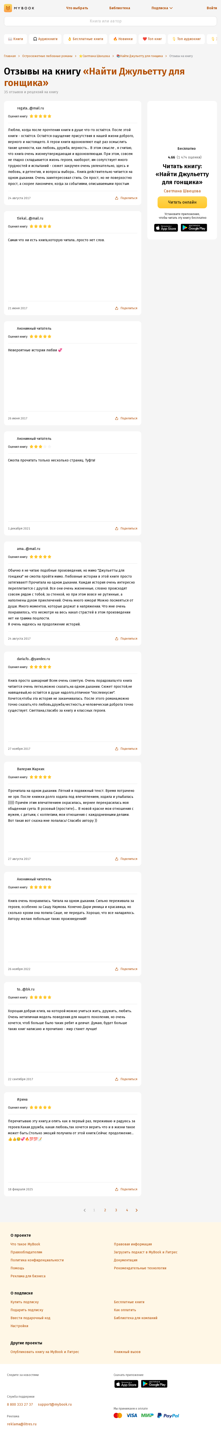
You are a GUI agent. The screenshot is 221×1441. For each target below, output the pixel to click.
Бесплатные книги (88, 39)
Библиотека (119, 8)
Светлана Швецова (182, 191)
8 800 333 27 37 (20, 1404)
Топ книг (155, 39)
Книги (18, 39)
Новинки (125, 39)
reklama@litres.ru (21, 1424)
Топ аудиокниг (189, 39)
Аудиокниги (47, 39)
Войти (212, 8)
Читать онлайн (182, 202)
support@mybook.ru (55, 1404)
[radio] (31, 116)
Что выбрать (77, 8)
